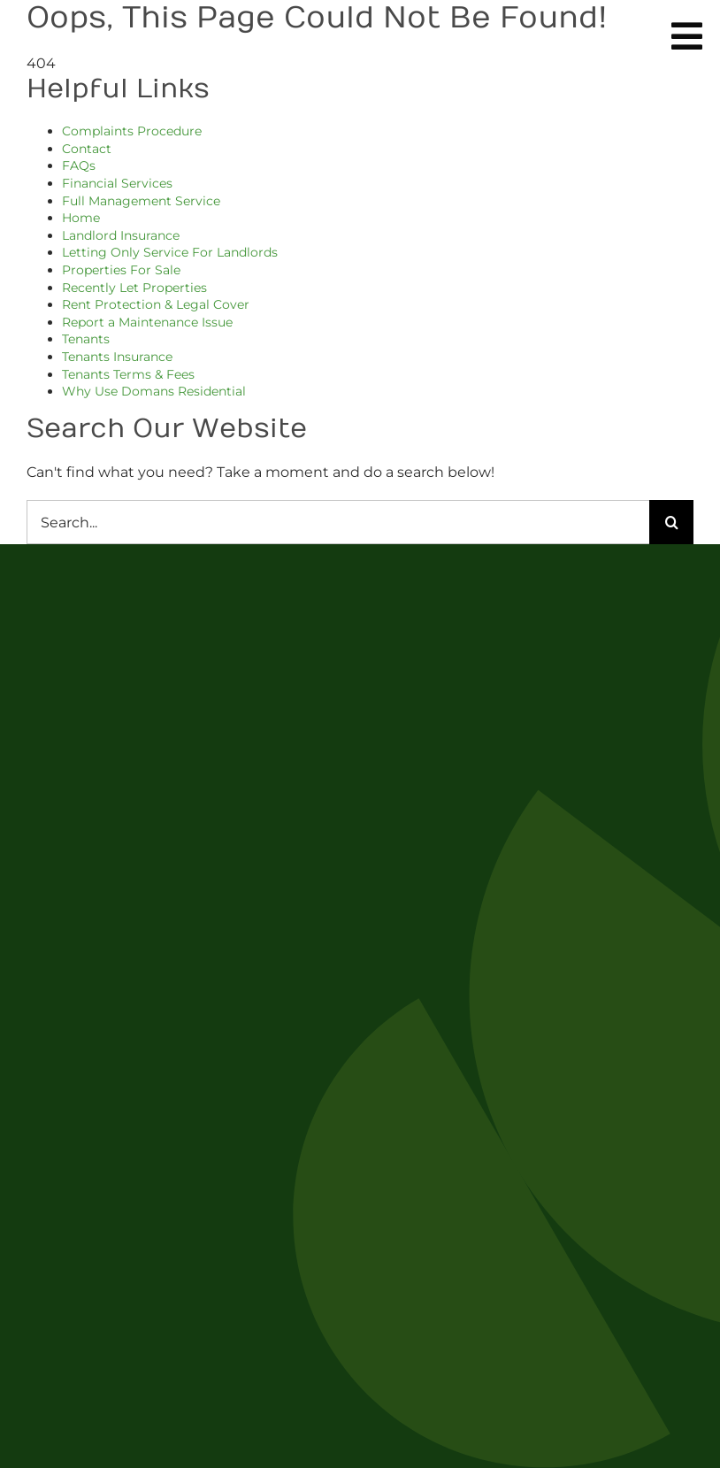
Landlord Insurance (121, 235)
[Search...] (338, 522)
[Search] (671, 522)
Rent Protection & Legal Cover (155, 304)
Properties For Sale (121, 270)
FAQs (79, 165)
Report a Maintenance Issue (147, 322)
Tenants (86, 339)
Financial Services (117, 183)
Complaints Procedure (132, 131)
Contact (86, 149)
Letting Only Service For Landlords (170, 252)
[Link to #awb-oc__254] (686, 36)
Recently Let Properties (134, 288)
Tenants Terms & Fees (128, 374)
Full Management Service (141, 201)
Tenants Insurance (117, 357)
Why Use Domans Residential (154, 391)
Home (81, 218)
